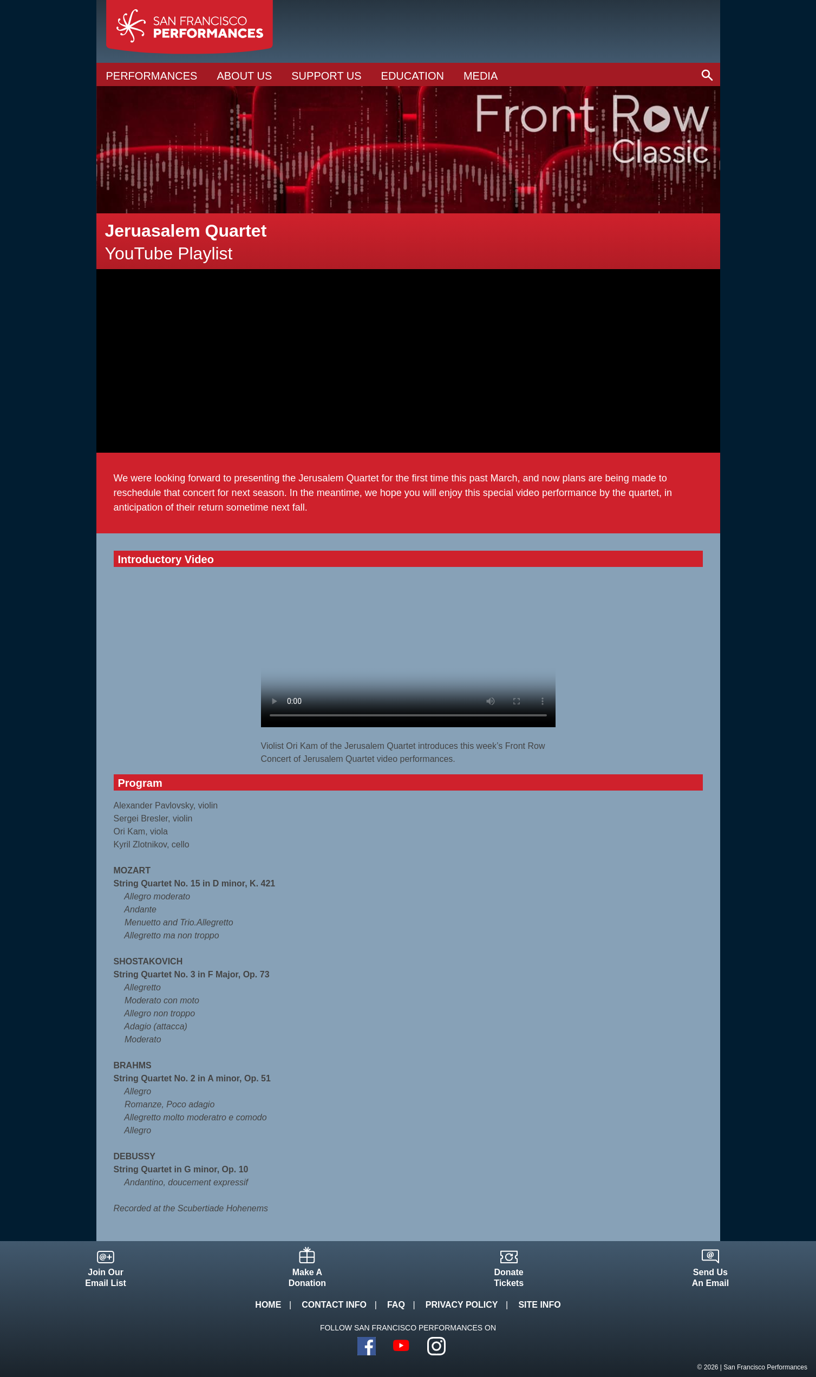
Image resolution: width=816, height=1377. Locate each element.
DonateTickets (509, 1278)
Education (412, 76)
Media (481, 76)
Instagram (436, 1346)
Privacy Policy (462, 1304)
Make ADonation (307, 1278)
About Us (244, 76)
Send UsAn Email (710, 1278)
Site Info (539, 1304)
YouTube (402, 1346)
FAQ (396, 1304)
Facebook (366, 1346)
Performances (152, 76)
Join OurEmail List (105, 1278)
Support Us (326, 76)
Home (268, 1304)
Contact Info (334, 1304)
